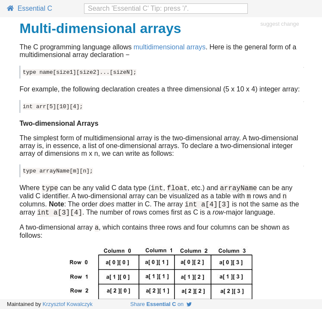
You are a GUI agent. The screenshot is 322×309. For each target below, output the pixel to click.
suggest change (279, 24)
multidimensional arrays (169, 47)
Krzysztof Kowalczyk (67, 304)
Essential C (29, 8)
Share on (161, 304)
